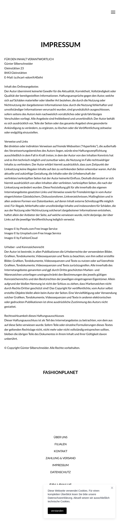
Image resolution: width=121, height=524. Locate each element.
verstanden (57, 510)
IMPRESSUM (60, 465)
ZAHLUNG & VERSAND (61, 458)
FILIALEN (61, 444)
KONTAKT (60, 451)
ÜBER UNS (60, 437)
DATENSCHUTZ (60, 472)
